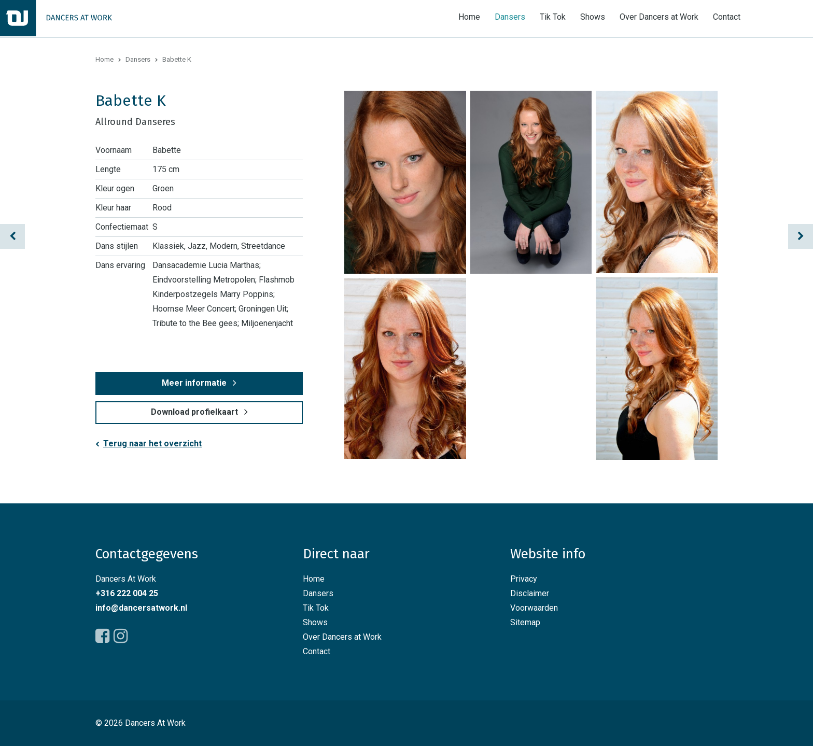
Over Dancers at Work (659, 17)
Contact (726, 17)
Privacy (523, 579)
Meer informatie (194, 383)
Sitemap (525, 622)
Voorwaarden (534, 608)
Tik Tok (553, 17)
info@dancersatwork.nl (141, 608)
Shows (592, 17)
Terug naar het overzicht (152, 443)
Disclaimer (529, 593)
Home (469, 17)
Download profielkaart (194, 412)
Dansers (510, 17)
